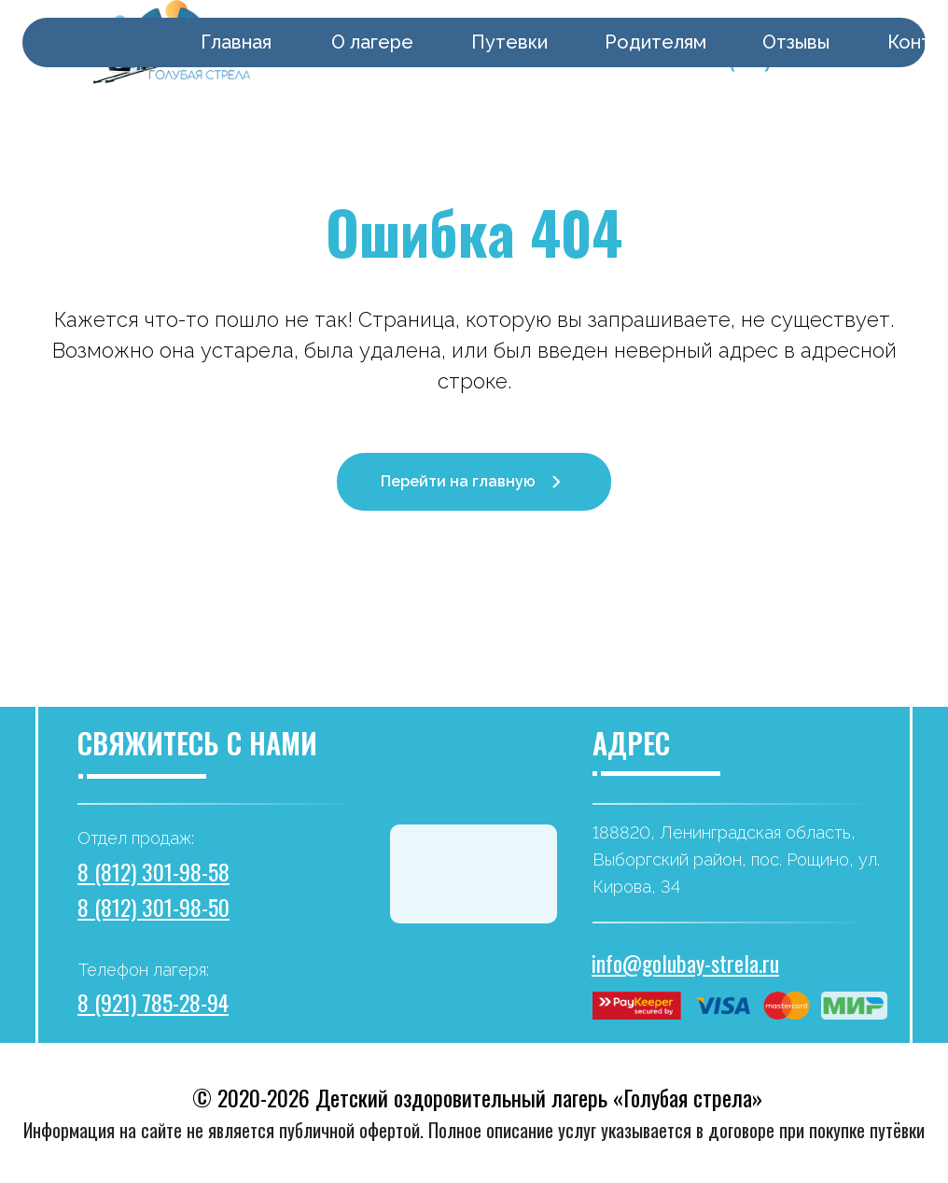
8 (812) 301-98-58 (153, 871)
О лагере (372, 42)
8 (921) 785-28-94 (153, 1002)
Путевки (509, 42)
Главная (236, 42)
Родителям (655, 42)
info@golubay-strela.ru (685, 962)
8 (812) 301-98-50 (153, 906)
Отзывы (796, 42)
